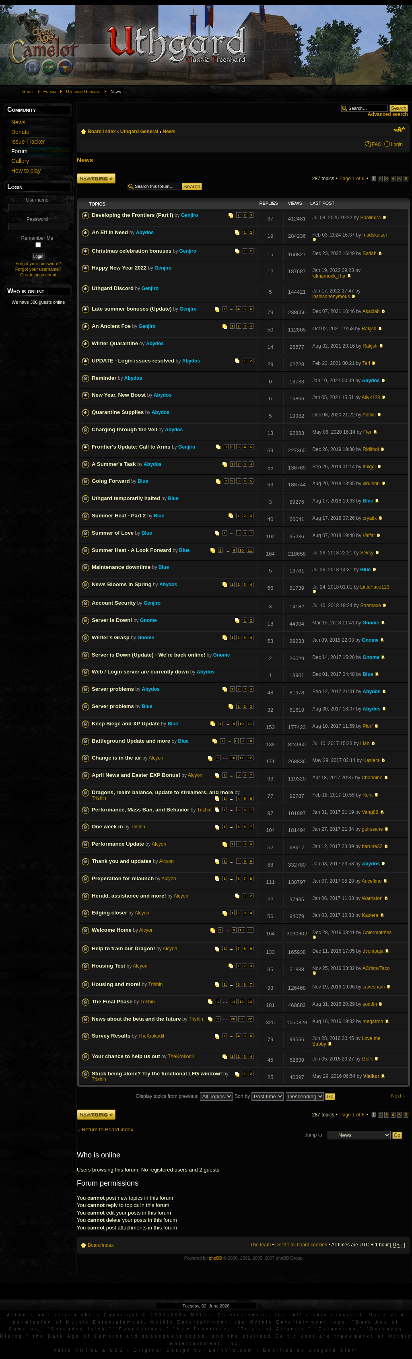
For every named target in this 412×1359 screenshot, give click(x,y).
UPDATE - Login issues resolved (133, 361)
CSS (117, 1350)
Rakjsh (369, 329)
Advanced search (388, 114)
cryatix (370, 518)
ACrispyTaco (376, 968)
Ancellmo (372, 881)
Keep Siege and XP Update (126, 724)
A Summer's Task (114, 464)
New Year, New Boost (119, 395)
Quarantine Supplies (118, 412)
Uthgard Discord (113, 288)
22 (250, 1019)
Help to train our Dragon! (123, 948)
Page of (352, 178)
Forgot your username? (38, 269)
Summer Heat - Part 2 (119, 516)
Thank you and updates (122, 861)
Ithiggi (369, 466)
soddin (370, 1004)
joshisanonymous (331, 296)
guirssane (372, 829)
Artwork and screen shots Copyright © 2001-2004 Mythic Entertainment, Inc (146, 1315)
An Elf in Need (110, 232)
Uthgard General (83, 91)
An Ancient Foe (111, 326)
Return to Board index (107, 1129)
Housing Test (108, 966)
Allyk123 (371, 397)
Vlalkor (371, 1076)
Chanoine (372, 777)
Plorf (368, 726)
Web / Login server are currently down (140, 672)
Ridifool (371, 449)
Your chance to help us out (126, 1056)
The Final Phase (112, 1002)
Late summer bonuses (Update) (132, 309)
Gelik (367, 1059)
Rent (368, 795)
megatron (373, 1021)
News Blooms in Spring (122, 584)
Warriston (372, 898)
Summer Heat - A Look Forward (131, 550)
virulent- (371, 483)
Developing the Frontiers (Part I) (132, 215)
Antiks (369, 415)
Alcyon (156, 758)
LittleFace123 (374, 587)
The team (260, 1245)
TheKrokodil (151, 1036)
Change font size (399, 129)
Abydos (145, 232)
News (169, 131)
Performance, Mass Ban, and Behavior (140, 810)
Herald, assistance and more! (129, 896)
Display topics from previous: (184, 1096)
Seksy (366, 553)
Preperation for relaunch (123, 878)
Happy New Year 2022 (119, 268)
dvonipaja (373, 951)
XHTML (87, 1350)
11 (250, 550)
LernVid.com (231, 1350)
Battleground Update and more (131, 741)
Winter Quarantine (115, 343)
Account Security (114, 603)
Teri (366, 363)
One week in (107, 827)
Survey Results (111, 1036)
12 (250, 758)
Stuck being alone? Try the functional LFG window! (157, 1074)
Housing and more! (116, 984)
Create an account (38, 274)
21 (241, 1019)
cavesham (374, 987)
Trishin (99, 798)
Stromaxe (370, 605)
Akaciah (371, 311)
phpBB (215, 1258)
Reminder (104, 378)
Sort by (259, 1096)
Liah (364, 743)
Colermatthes (377, 932)
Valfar (369, 535)
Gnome (148, 620)
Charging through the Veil (124, 429)
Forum (49, 91)
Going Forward (111, 481)
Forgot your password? (38, 263)
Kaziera (371, 760)
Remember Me (37, 238)
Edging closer (109, 913)
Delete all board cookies (301, 1245)
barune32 (372, 846)
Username (37, 200)
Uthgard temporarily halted (126, 498)
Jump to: (314, 1135)
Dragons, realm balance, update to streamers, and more (162, 792)
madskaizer (375, 235)
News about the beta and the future (136, 1019)
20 (233, 1019)
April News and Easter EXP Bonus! (136, 775)
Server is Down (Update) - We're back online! (148, 655)
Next (396, 1096)
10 (241, 550)
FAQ (376, 144)
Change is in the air (116, 758)
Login (397, 144)
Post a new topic (96, 178)
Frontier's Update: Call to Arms (131, 447)
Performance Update (118, 844)
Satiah (369, 253)
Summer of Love (113, 533)
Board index (102, 131)
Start (27, 91)
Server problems (113, 689)
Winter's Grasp (111, 637)
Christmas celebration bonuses (131, 251)
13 (250, 1001)
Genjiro (189, 215)
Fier (367, 432)
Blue (143, 481)
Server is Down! (112, 620)
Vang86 (370, 812)
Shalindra (370, 217)
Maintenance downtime (121, 567)
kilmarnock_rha (328, 276)
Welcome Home (112, 930)
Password (37, 219)
